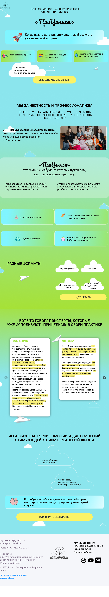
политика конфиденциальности (13, 575)
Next (103, 377)
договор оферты (7, 578)
